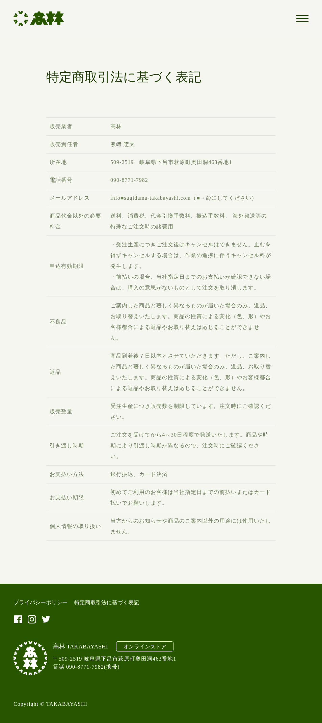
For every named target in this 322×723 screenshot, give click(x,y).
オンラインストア (144, 646)
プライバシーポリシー (41, 602)
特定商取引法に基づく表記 (106, 602)
